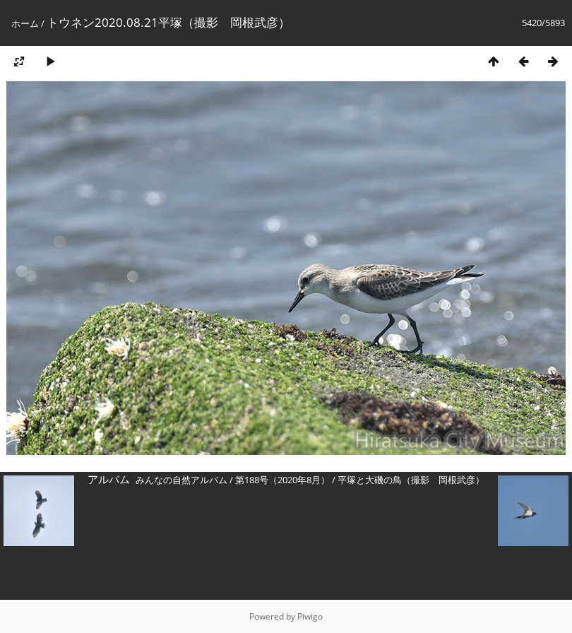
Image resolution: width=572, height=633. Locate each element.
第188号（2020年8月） (282, 479)
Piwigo (310, 616)
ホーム (25, 23)
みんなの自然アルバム (181, 479)
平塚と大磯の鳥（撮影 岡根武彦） (411, 479)
